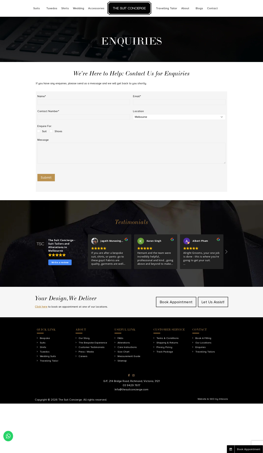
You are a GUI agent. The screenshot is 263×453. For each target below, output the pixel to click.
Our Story (84, 338)
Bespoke (45, 338)
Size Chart (123, 351)
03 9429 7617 (131, 385)
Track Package (164, 351)
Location (138, 111)
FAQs (120, 338)
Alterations (124, 342)
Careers (83, 356)
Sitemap (122, 360)
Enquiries (200, 347)
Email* (137, 96)
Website (202, 399)
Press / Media (86, 351)
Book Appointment (176, 302)
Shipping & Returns (167, 342)
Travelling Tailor (49, 360)
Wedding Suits (48, 356)
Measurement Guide (129, 356)
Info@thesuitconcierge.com (131, 389)
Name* (41, 96)
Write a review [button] (60, 262)
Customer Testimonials (92, 347)
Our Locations (203, 342)
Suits (43, 342)
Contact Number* (48, 111)
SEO (212, 399)
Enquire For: (44, 126)
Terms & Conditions (167, 338)
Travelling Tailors (205, 351)
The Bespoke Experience (93, 342)
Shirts (43, 347)
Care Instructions (127, 347)
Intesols (223, 399)
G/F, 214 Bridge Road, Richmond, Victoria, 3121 (131, 381)
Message (43, 140)
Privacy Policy (164, 347)
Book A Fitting (203, 338)
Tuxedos (45, 351)
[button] (226, 252)
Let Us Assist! (213, 302)
